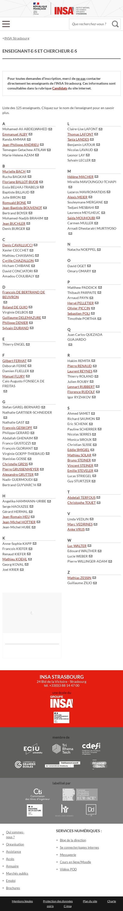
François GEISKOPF (17, 428)
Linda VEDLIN (78, 519)
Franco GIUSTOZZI (16, 443)
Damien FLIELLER (15, 371)
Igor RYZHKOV (79, 397)
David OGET (76, 266)
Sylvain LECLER (79, 160)
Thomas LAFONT (80, 134)
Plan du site (90, 901)
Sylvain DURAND (15, 328)
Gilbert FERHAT (14, 361)
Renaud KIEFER (14, 554)
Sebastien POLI (78, 313)
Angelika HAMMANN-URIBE (24, 501)
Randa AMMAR (14, 139)
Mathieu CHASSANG (18, 255)
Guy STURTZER (79, 481)
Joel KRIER (10, 569)
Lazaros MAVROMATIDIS (86, 192)
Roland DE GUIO (15, 307)
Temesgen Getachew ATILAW (24, 150)
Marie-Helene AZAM (18, 155)
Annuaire (12, 866)
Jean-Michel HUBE (16, 527)
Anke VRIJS (76, 529)
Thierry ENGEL (13, 344)
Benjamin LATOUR (81, 145)
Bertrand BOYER (15, 213)
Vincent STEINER (80, 465)
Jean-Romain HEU (16, 517)
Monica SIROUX (79, 439)
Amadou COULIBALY (18, 276)
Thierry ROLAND (80, 376)
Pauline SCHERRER (82, 429)
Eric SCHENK (77, 424)
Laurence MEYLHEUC (83, 212)
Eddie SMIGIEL (78, 450)
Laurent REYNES (79, 371)
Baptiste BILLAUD (15, 192)
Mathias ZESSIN (79, 578)
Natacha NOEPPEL (81, 249)
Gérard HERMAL (15, 511)
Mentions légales (22, 901)
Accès (10, 859)
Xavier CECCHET (15, 250)
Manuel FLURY (13, 376)
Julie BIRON (11, 197)
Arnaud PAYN (77, 298)
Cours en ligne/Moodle (75, 862)
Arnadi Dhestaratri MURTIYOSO (91, 228)
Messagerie (68, 855)
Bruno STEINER (79, 460)
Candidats (59, 88)
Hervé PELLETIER (80, 303)
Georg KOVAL (13, 564)
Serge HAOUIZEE (15, 506)
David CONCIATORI (17, 271)
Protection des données (58, 901)
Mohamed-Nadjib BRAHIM (22, 218)
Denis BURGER (13, 228)
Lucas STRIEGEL (79, 476)
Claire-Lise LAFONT (82, 129)
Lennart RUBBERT (81, 387)
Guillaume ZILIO (79, 583)
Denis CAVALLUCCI (17, 245)
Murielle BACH (14, 171)
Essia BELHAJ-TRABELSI (20, 187)
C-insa (68, 906)
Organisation (15, 844)
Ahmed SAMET (78, 413)
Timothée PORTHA (81, 318)
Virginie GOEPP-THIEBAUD (23, 453)
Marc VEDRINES (80, 524)
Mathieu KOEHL (14, 559)
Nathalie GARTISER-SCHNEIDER (27, 412)
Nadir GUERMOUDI (17, 479)
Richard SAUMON (81, 419)
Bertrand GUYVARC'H (19, 485)
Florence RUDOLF (81, 392)
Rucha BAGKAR (14, 177)
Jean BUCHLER (13, 223)
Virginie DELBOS (15, 312)
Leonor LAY (76, 155)
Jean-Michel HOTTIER (19, 522)
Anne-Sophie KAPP (17, 543)
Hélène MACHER (80, 177)
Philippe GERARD (15, 433)
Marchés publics (17, 873)
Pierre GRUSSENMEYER (20, 469)
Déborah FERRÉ (14, 366)
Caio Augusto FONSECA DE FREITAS (23, 383)
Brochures (13, 888)
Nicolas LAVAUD (80, 150)
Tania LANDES (78, 139)
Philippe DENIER (15, 323)
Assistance (13, 852)
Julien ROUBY (78, 381)
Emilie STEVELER (80, 470)
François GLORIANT (17, 448)
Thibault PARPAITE (81, 292)
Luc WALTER (77, 546)
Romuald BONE (14, 203)
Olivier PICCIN (78, 308)
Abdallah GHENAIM (17, 438)
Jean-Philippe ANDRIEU (20, 145)
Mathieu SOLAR (79, 455)
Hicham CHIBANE (16, 266)
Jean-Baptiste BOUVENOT (22, 208)
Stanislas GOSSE (14, 459)
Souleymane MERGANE (85, 202)
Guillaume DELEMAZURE (21, 317)
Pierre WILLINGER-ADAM (87, 561)
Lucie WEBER (77, 556)
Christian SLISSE (79, 445)
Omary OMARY (79, 271)
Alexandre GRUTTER (18, 474)
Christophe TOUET (81, 502)
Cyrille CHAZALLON (18, 260)
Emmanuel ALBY (15, 134)
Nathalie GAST (13, 422)
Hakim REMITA (78, 361)
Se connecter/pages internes (79, 847)
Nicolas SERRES (79, 434)
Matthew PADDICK (82, 287)
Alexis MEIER (77, 197)
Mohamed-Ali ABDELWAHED (24, 129)
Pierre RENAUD (79, 366)
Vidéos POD (68, 869)
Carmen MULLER (80, 223)
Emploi (10, 881)
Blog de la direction (73, 840)
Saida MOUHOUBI (81, 218)
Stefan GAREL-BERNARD (21, 407)
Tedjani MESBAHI (80, 207)
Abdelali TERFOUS (81, 497)
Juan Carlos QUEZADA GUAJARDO (84, 336)
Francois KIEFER (15, 549)
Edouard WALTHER (82, 551)
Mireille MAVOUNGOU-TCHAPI (91, 182)
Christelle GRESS (15, 464)
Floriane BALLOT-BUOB (20, 182)
